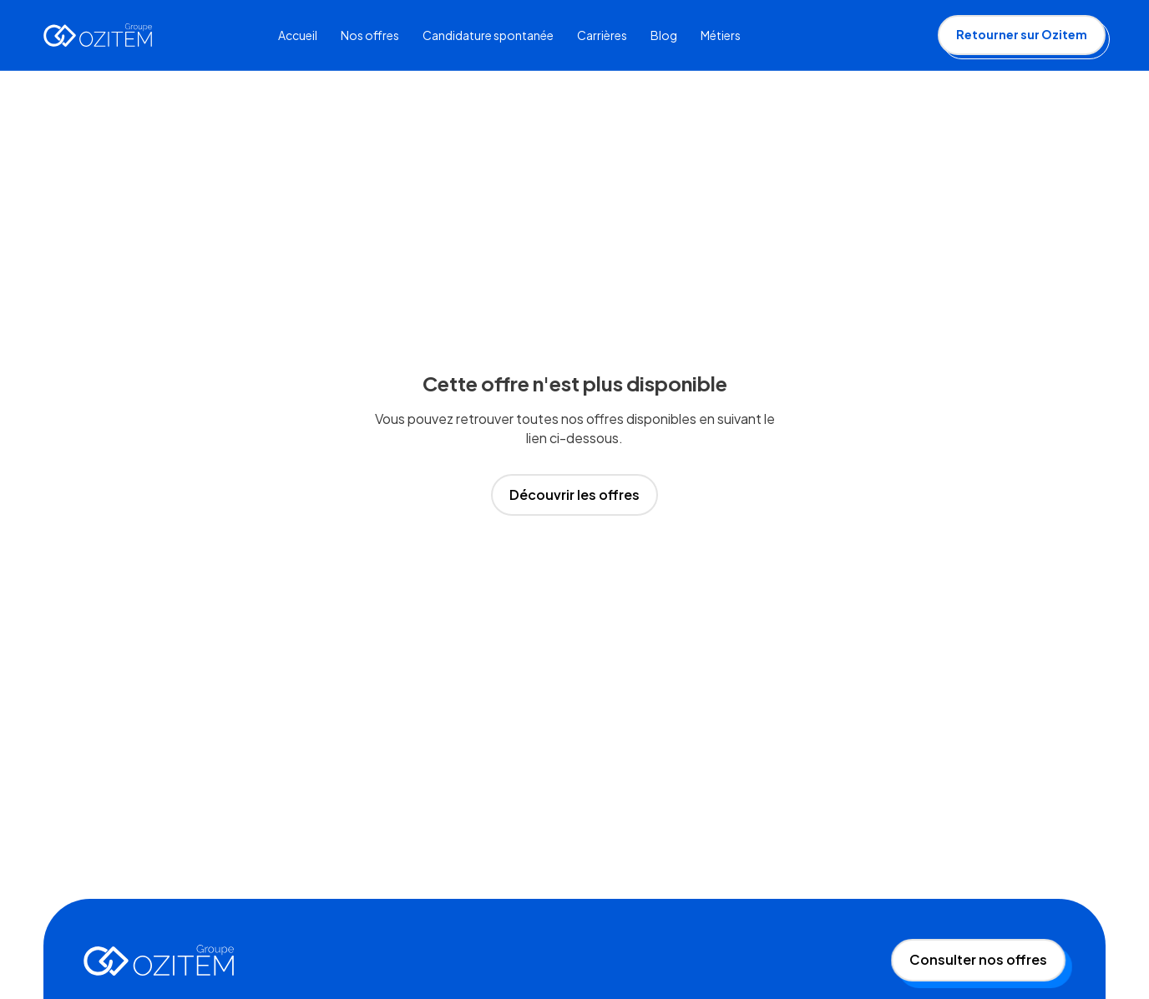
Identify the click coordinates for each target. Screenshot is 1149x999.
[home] (97, 34)
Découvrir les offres (574, 494)
